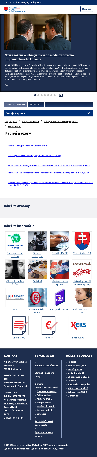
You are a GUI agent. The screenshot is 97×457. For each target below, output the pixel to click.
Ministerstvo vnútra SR (46, 365)
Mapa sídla (63, 445)
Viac (6, 85)
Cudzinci (72, 380)
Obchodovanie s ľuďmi (79, 376)
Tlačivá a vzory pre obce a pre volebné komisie (28, 145)
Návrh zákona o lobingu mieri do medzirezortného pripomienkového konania (39, 57)
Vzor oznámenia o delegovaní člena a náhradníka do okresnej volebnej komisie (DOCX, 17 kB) (48, 172)
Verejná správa (36, 104)
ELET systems (49, 445)
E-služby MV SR (75, 369)
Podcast (72, 361)
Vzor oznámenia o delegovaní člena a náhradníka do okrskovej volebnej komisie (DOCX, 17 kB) (49, 165)
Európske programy (46, 391)
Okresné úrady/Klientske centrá (46, 385)
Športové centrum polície (44, 434)
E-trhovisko (74, 395)
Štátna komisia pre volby (44, 374)
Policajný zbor (44, 395)
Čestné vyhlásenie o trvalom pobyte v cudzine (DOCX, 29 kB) (34, 155)
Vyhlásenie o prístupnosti (17, 448)
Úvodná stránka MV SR (15, 104)
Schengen (41, 413)
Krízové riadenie (45, 410)
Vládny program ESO (78, 388)
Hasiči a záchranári (46, 406)
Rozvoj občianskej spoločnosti (44, 423)
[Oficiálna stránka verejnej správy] (31, 2)
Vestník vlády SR (76, 373)
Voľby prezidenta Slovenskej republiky (61, 121)
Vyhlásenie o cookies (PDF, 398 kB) (48, 448)
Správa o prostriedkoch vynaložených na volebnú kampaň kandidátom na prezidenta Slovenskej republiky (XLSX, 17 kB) (50, 183)
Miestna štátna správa (79, 384)
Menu (86, 9)
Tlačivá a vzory (14, 126)
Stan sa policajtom (77, 365)
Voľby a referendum (30, 121)
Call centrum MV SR (77, 392)
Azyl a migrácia (44, 398)
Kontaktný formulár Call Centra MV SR (16, 405)
